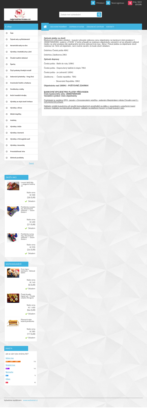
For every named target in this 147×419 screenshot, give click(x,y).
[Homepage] (46, 27)
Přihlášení (100, 2)
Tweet (31, 163)
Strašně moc (10, 365)
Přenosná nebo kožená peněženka (27, 320)
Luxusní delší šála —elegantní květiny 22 (28, 184)
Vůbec (8, 379)
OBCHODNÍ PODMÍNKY (58, 26)
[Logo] (21, 14)
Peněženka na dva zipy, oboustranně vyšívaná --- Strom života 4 (27, 236)
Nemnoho (9, 372)
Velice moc (10, 358)
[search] (99, 14)
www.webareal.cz (30, 400)
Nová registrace (117, 2)
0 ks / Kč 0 (137, 1)
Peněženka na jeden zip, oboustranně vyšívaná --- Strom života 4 (28, 209)
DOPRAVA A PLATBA (76, 26)
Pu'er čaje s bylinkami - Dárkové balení (28, 270)
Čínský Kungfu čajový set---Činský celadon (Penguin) (28, 296)
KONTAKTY (110, 26)
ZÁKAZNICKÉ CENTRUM (95, 26)
